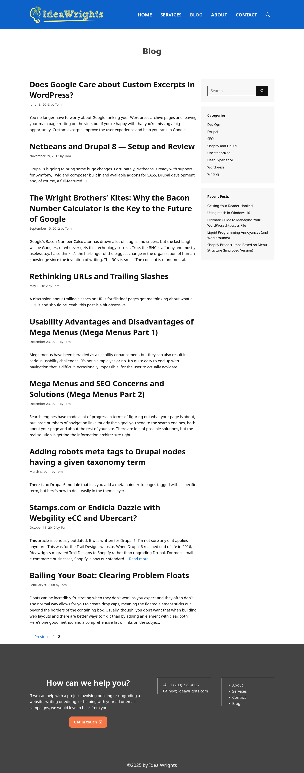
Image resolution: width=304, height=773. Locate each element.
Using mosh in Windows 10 (228, 212)
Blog (196, 14)
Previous (40, 636)
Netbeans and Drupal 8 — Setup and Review (112, 146)
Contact (246, 14)
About (219, 14)
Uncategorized (219, 153)
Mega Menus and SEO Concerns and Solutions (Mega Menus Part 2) (97, 388)
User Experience (220, 160)
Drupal (212, 131)
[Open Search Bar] (267, 14)
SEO (210, 138)
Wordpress (215, 167)
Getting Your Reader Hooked (230, 205)
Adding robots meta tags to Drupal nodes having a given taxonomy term (108, 456)
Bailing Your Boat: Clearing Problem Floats (109, 575)
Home (145, 14)
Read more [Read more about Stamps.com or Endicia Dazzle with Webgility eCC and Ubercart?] (139, 558)
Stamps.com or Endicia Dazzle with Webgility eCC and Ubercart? (95, 512)
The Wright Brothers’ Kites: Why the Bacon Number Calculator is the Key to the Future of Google (111, 208)
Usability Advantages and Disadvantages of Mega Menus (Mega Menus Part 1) (112, 326)
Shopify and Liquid (222, 146)
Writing (213, 174)
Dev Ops (214, 124)
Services (171, 14)
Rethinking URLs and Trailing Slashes (99, 276)
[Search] (262, 91)
